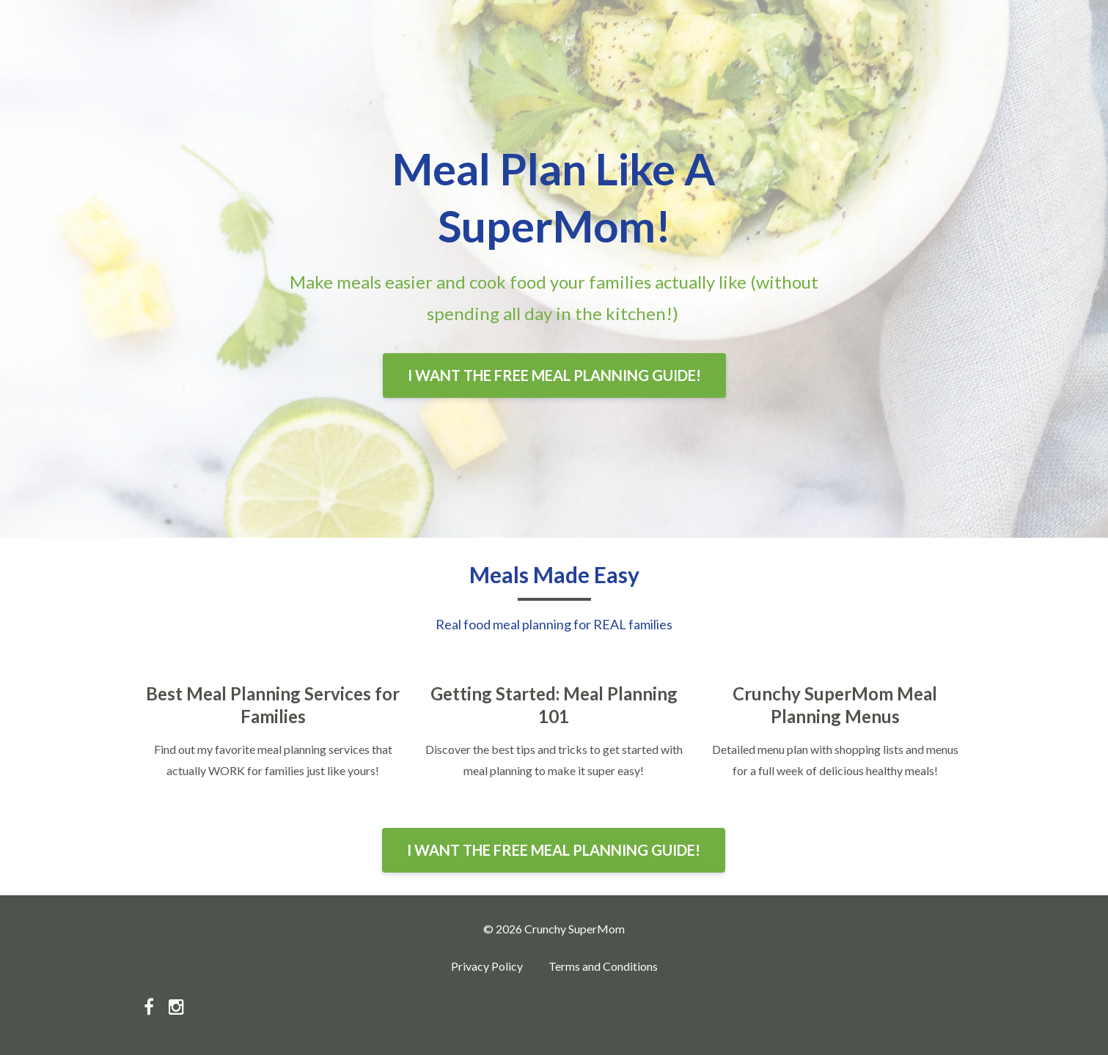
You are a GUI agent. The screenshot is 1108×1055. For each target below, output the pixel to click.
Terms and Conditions (603, 966)
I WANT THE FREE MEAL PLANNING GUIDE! (554, 375)
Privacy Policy (487, 966)
